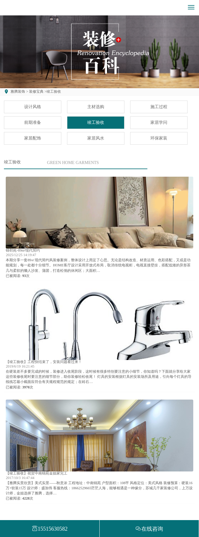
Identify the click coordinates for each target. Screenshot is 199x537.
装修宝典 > (37, 91)
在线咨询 (149, 529)
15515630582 (50, 529)
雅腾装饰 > (19, 91)
